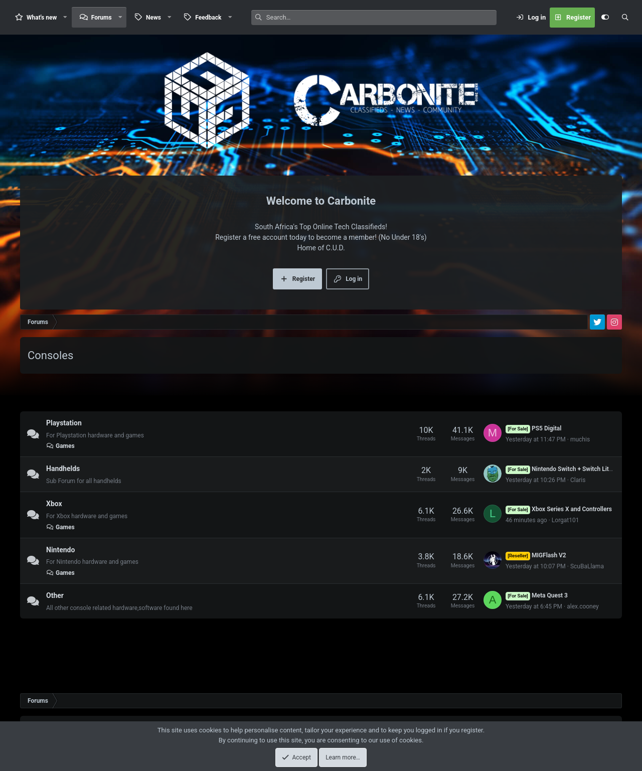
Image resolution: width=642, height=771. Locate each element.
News (153, 17)
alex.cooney (583, 606)
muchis (580, 439)
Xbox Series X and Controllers (559, 509)
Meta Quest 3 (537, 595)
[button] (65, 17)
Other (55, 595)
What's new (42, 17)
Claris (577, 480)
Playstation (64, 423)
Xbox (54, 504)
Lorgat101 (565, 520)
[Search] (381, 17)
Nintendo (60, 549)
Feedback (208, 17)
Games (60, 445)
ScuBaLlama (587, 566)
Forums (101, 17)
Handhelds (63, 469)
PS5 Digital (533, 428)
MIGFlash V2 (536, 555)
